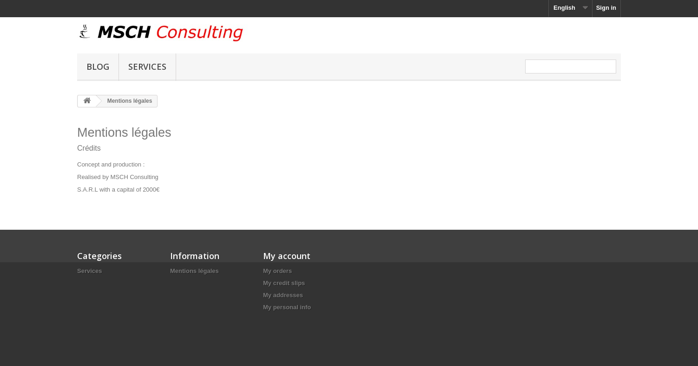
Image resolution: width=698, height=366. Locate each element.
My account (286, 255)
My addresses (283, 295)
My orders (277, 270)
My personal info (287, 307)
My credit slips (284, 282)
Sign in (606, 7)
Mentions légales (194, 270)
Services (147, 66)
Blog (97, 66)
